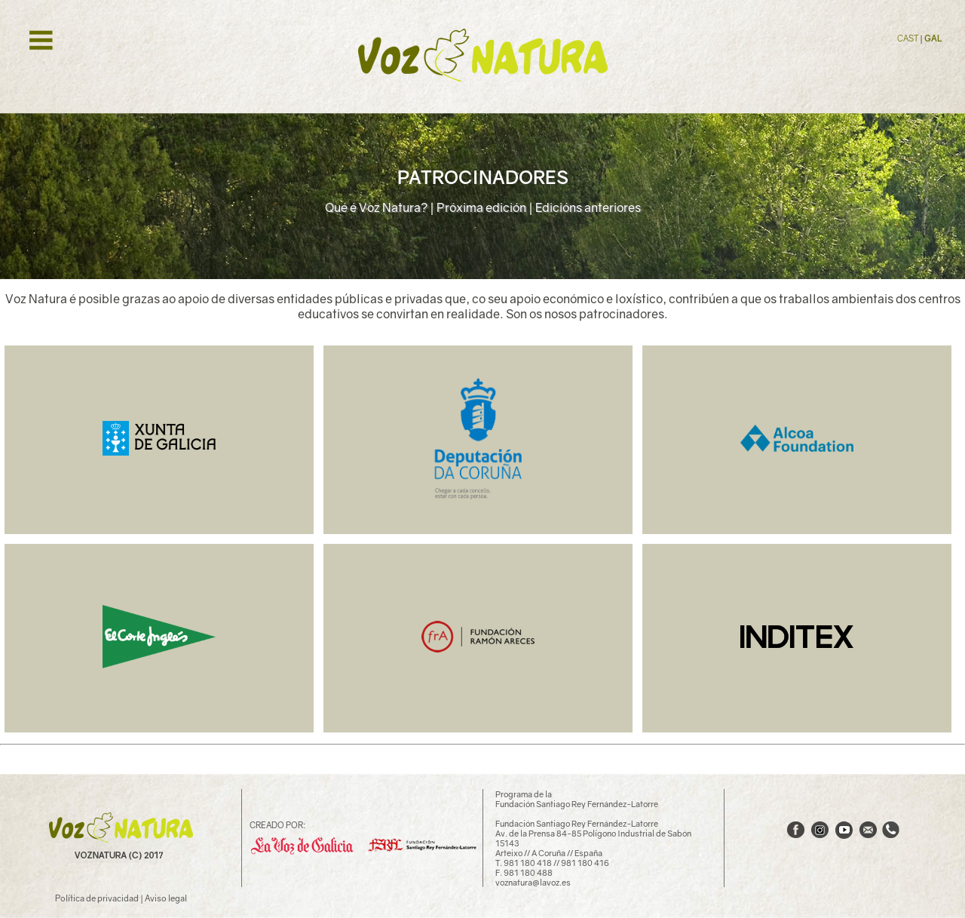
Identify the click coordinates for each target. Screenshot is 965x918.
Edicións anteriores (588, 207)
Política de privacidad (97, 898)
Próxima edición (481, 207)
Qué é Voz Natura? (376, 207)
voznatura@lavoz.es (533, 882)
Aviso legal (166, 898)
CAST (908, 38)
